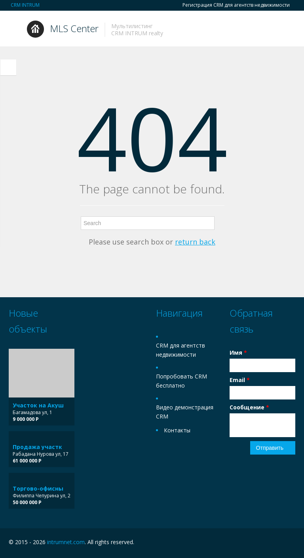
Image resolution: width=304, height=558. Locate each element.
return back (195, 242)
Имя (238, 352)
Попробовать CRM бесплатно (181, 381)
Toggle (8, 67)
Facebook (274, 543)
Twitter (290, 543)
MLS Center (74, 28)
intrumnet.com (66, 542)
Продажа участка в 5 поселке (57, 447)
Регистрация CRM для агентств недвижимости (236, 5)
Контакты (177, 430)
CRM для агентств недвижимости (180, 350)
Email (240, 380)
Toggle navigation (16, 29)
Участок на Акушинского (50, 405)
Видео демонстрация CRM (184, 411)
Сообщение (249, 407)
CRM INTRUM (25, 5)
